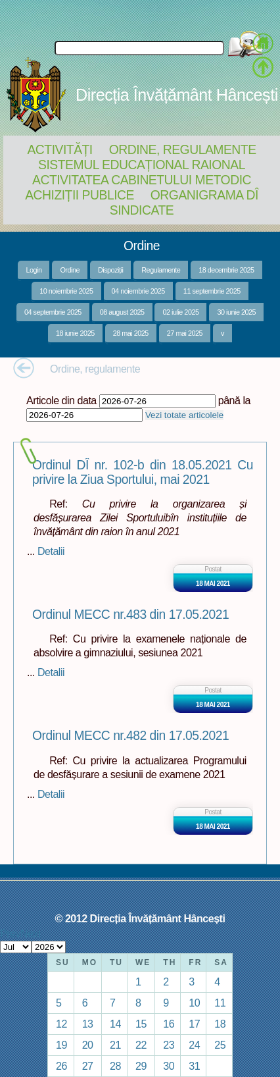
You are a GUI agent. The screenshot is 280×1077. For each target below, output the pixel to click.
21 (115, 1045)
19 (61, 1045)
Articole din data (61, 400)
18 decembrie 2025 (226, 270)
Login (33, 270)
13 (87, 1024)
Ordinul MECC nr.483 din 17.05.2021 (130, 614)
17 (194, 1024)
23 (168, 1045)
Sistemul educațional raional (141, 164)
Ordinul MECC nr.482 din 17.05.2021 (130, 736)
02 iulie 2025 (180, 312)
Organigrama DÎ (204, 195)
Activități (59, 149)
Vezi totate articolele (184, 415)
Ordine (70, 270)
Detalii (50, 551)
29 (141, 1066)
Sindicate (142, 210)
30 (168, 1066)
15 (141, 1024)
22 (141, 1045)
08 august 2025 (122, 312)
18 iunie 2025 (75, 333)
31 (194, 1066)
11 (219, 1003)
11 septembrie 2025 (212, 291)
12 (61, 1024)
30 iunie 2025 (236, 312)
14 (115, 1024)
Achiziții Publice (79, 195)
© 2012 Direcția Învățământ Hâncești (140, 918)
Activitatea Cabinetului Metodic (141, 179)
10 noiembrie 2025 (66, 291)
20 (87, 1045)
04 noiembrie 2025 (138, 291)
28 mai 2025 (131, 333)
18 (219, 1024)
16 (168, 1024)
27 (87, 1066)
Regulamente (160, 270)
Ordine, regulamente (182, 149)
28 (115, 1066)
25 (219, 1045)
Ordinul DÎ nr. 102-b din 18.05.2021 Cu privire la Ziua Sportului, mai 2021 (142, 472)
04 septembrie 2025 (53, 312)
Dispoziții (110, 270)
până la (234, 400)
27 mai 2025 (184, 333)
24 (194, 1045)
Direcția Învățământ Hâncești (177, 95)
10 (194, 1003)
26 (61, 1066)
